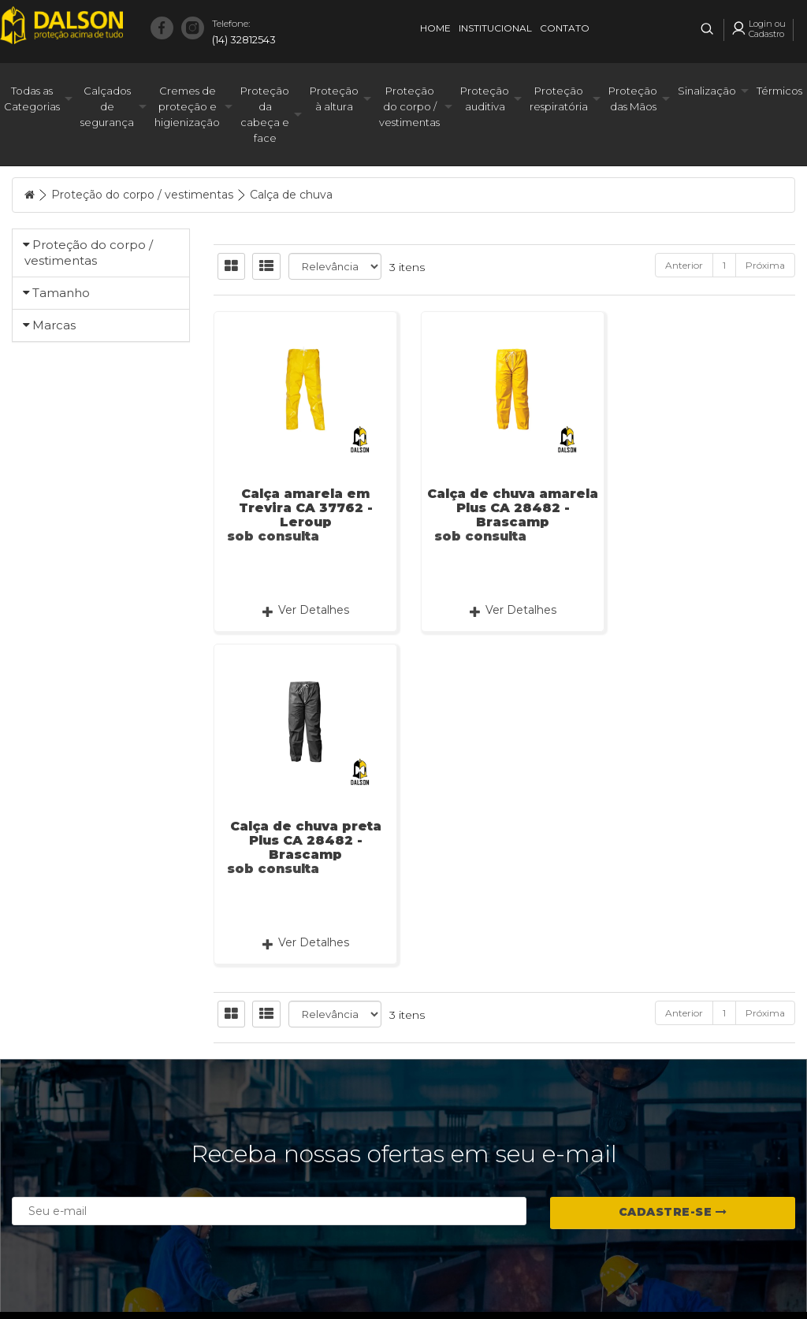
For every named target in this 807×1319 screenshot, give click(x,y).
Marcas (54, 542)
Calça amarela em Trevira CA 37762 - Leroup (303, 507)
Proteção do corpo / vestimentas (409, 106)
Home (435, 28)
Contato (564, 28)
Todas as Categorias (32, 98)
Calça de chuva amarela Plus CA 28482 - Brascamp (504, 507)
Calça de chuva (291, 195)
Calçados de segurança (107, 106)
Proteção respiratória (559, 98)
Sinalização (707, 90)
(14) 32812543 (244, 30)
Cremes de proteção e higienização (187, 106)
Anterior (684, 265)
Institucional (495, 28)
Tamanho (61, 349)
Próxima (765, 265)
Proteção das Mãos (632, 98)
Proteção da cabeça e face (264, 114)
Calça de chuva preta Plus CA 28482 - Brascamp (706, 507)
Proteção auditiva (484, 98)
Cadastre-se (673, 1125)
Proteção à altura (334, 98)
